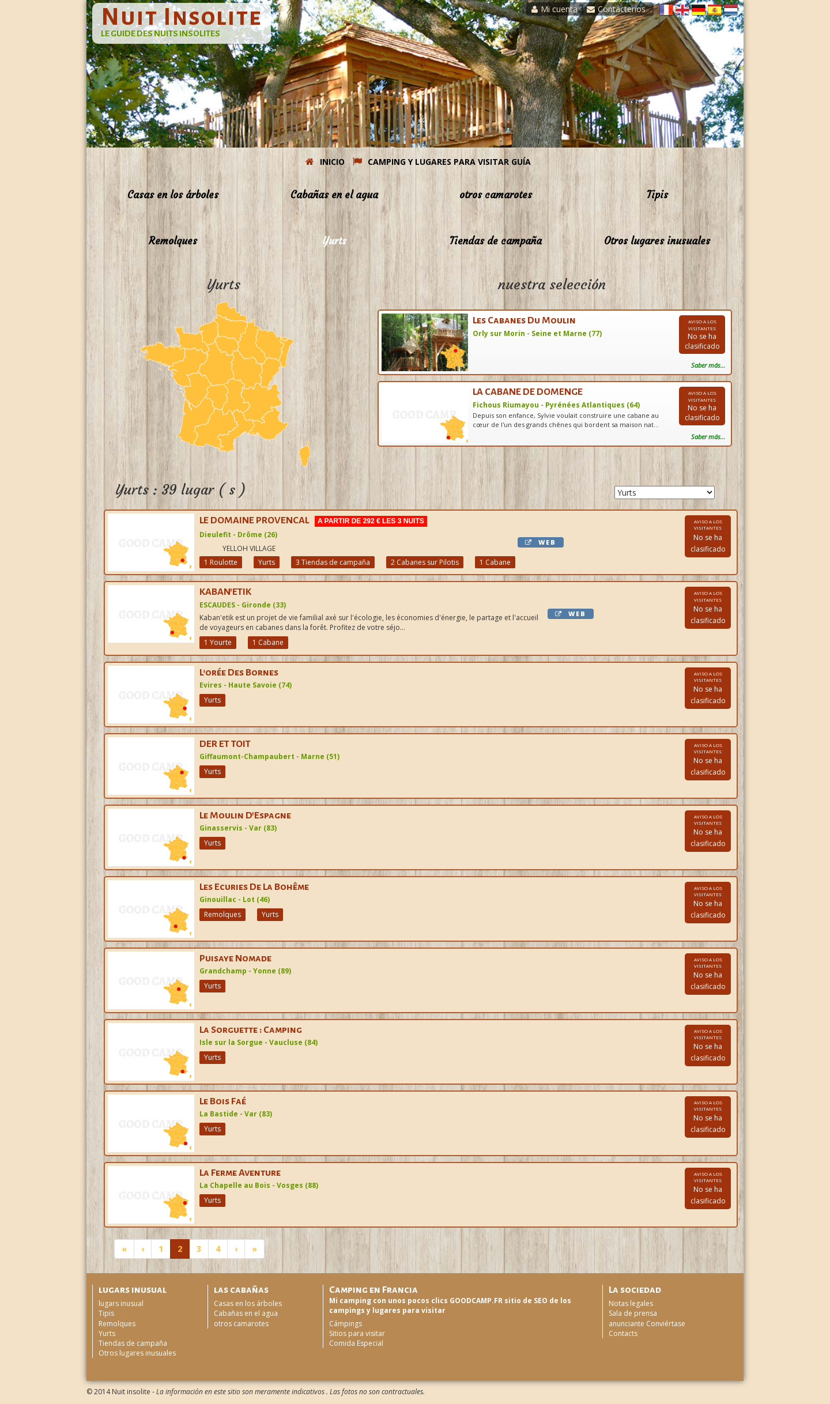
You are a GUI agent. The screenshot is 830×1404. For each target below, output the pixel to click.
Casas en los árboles (172, 194)
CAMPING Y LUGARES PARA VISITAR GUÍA (442, 161)
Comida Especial (356, 1343)
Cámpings (345, 1323)
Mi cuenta (554, 8)
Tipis (657, 194)
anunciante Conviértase (647, 1323)
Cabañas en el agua (334, 194)
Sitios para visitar (357, 1333)
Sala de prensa (633, 1313)
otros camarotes (495, 194)
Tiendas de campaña (496, 241)
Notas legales (631, 1303)
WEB (540, 542)
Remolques (173, 241)
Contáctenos (616, 8)
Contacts (623, 1333)
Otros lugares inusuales (657, 241)
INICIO (325, 161)
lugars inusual (121, 1303)
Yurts (334, 241)
